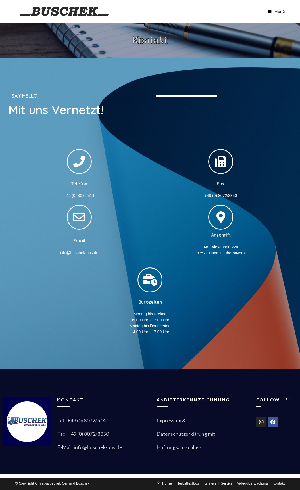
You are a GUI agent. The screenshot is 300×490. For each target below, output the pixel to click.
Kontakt (279, 483)
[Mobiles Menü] (276, 11)
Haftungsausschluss (179, 447)
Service (227, 483)
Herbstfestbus (187, 483)
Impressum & (172, 420)
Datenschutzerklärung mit (186, 434)
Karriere (210, 483)
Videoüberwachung (252, 483)
